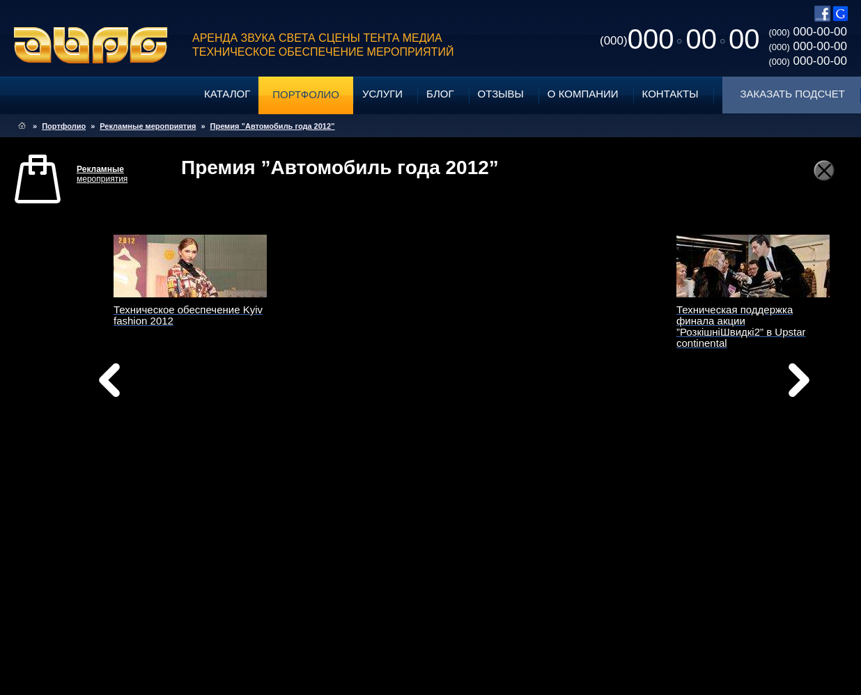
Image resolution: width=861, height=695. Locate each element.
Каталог (227, 94)
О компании (583, 94)
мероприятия (102, 174)
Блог (439, 94)
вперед (568, 398)
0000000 (679, 39)
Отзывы (501, 94)
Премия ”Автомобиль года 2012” (272, 126)
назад (145, 384)
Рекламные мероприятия (148, 126)
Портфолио (305, 94)
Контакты (670, 94)
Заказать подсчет (792, 94)
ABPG (91, 45)
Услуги (382, 94)
